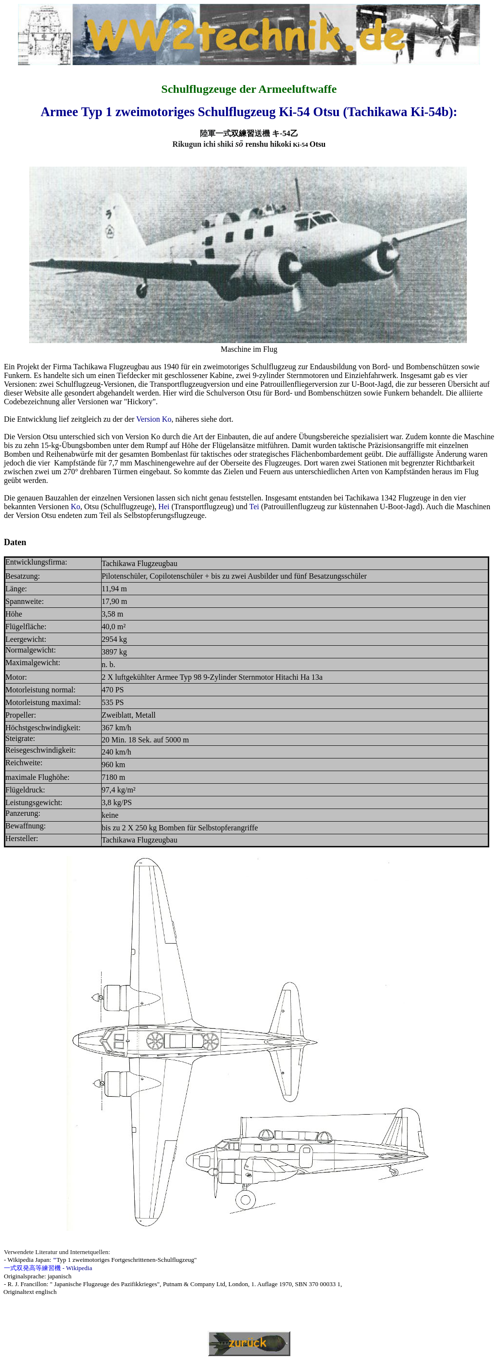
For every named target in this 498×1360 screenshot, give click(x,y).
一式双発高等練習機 (32, 1268)
